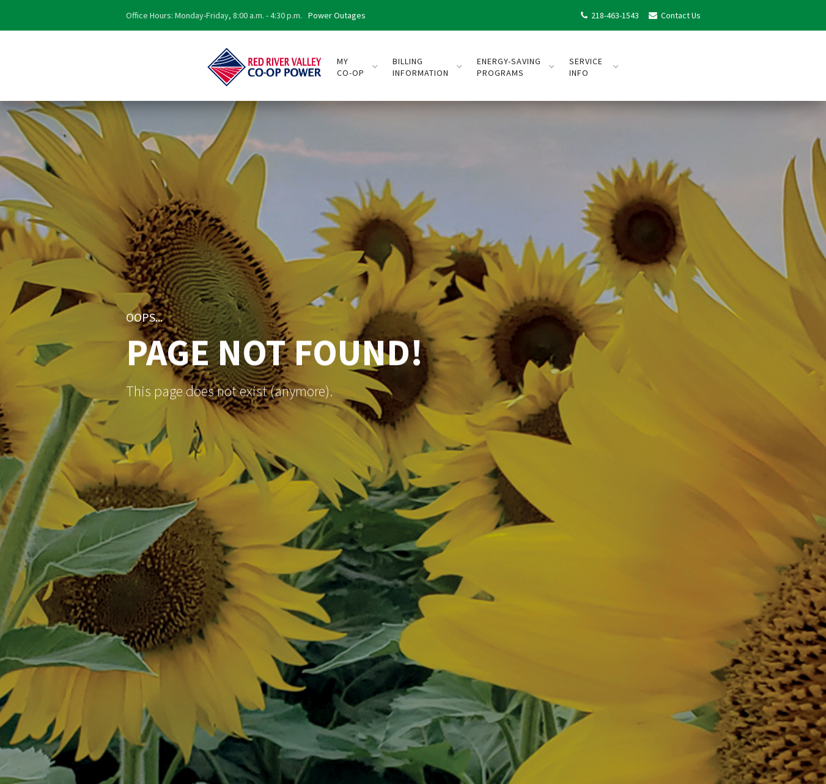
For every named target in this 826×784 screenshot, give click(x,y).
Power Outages (337, 15)
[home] (265, 62)
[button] (357, 67)
